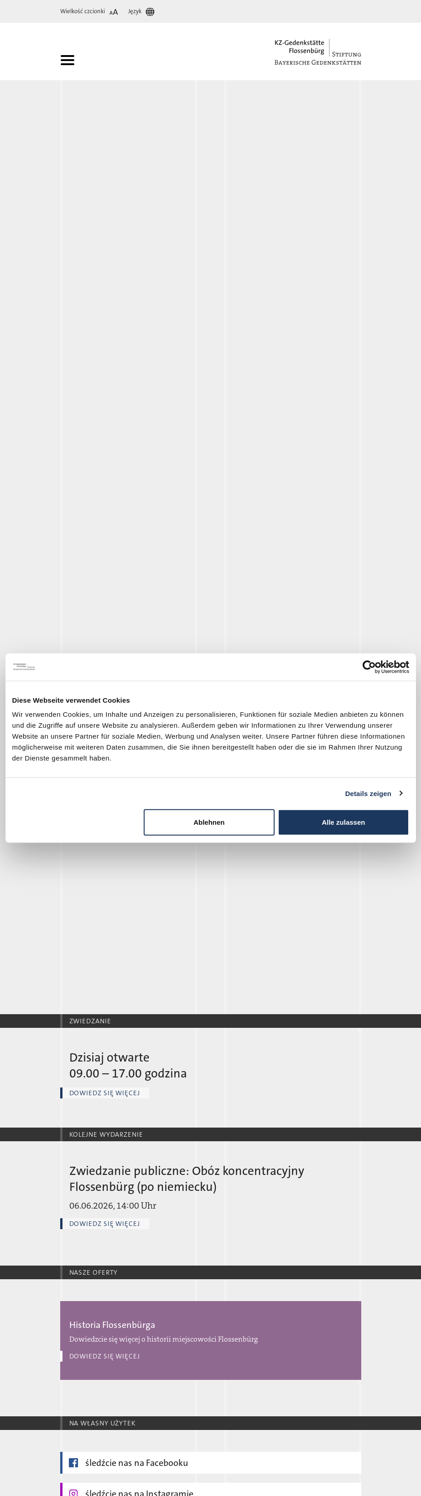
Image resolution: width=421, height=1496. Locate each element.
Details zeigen (368, 793)
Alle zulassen (343, 822)
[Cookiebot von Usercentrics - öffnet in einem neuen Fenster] (369, 667)
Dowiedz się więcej (104, 1093)
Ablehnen (208, 822)
